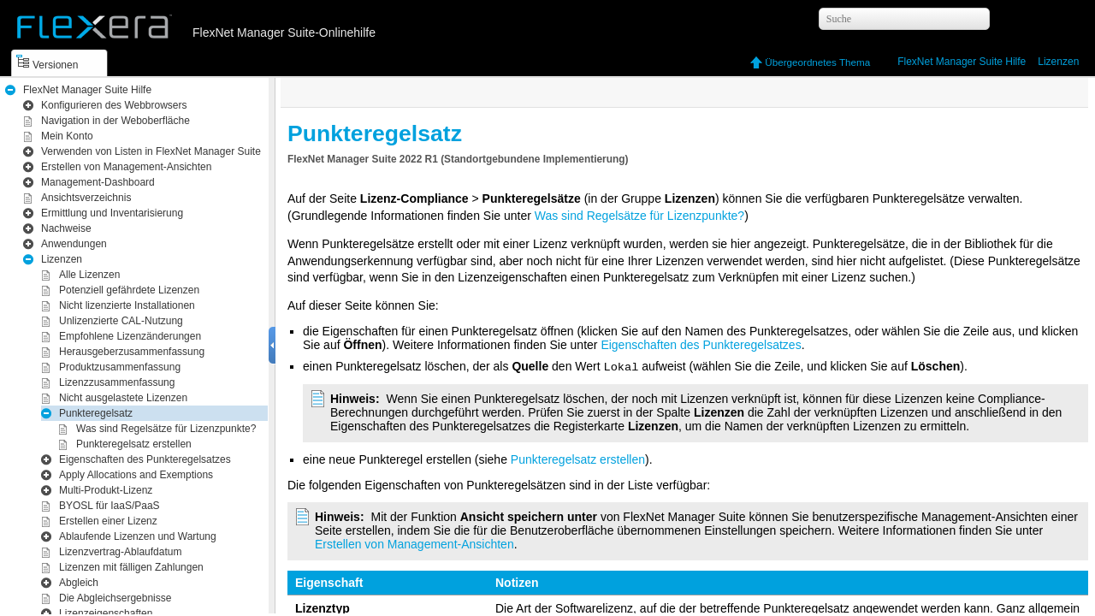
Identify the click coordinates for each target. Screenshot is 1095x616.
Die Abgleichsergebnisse (115, 598)
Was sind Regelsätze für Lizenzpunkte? (166, 429)
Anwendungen (74, 244)
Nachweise (66, 228)
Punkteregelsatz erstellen (134, 444)
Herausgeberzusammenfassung (131, 352)
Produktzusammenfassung (120, 367)
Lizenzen (1058, 62)
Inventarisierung (112, 213)
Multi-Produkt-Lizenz (105, 490)
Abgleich (78, 583)
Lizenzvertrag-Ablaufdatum (120, 552)
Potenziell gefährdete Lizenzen (129, 290)
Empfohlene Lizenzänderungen (130, 336)
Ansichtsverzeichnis (86, 198)
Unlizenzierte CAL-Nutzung (121, 321)
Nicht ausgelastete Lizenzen (123, 398)
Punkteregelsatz (96, 413)
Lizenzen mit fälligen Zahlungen (131, 567)
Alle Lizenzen (89, 275)
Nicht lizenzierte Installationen (127, 305)
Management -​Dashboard (98, 182)
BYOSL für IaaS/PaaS (109, 506)
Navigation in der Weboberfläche (115, 121)
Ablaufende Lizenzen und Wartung (137, 536)
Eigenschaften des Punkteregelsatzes (145, 459)
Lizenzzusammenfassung (117, 382)
